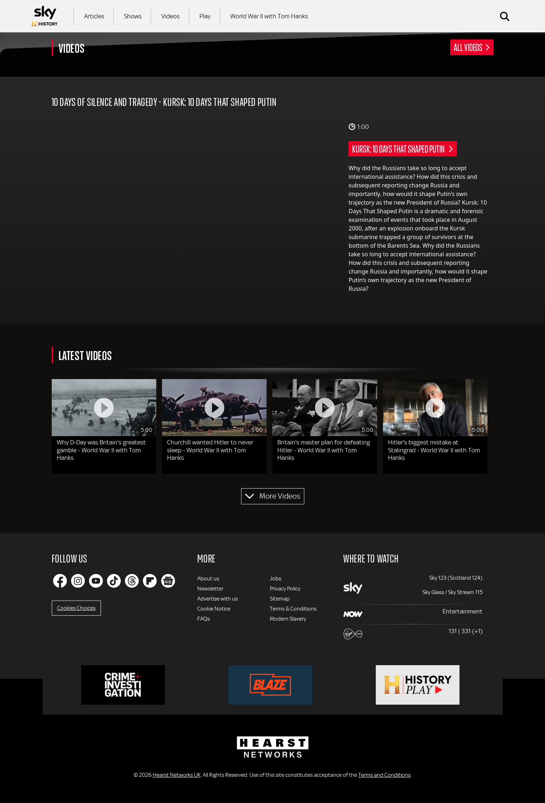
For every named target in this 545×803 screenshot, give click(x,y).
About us (208, 578)
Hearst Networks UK (176, 775)
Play (205, 16)
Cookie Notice (213, 609)
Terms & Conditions (293, 609)
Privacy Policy (285, 588)
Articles (94, 16)
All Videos (468, 47)
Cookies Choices (76, 608)
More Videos (279, 496)
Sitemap (280, 599)
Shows (133, 16)
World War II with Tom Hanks (269, 16)
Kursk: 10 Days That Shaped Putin (399, 148)
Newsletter (210, 588)
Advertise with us (217, 599)
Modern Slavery (288, 619)
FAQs (203, 619)
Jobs (275, 578)
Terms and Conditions (384, 775)
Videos (170, 16)
